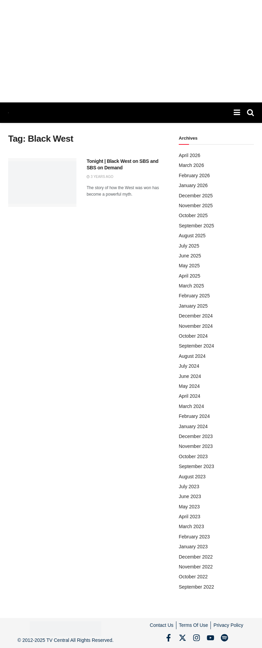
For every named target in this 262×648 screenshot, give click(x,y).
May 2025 (189, 265)
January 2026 (193, 185)
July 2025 (189, 246)
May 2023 (189, 506)
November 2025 (196, 205)
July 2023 (189, 486)
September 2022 (196, 587)
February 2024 (194, 416)
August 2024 (192, 356)
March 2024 (191, 406)
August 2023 (192, 476)
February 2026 (194, 175)
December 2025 (196, 195)
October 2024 (193, 336)
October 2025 (193, 215)
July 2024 (189, 366)
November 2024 (196, 326)
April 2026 (189, 155)
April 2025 (189, 276)
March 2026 (191, 165)
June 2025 (190, 255)
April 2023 (189, 516)
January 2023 (193, 546)
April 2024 (189, 396)
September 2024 (196, 346)
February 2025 (194, 295)
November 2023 (196, 446)
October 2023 (193, 456)
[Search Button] (250, 112)
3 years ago (100, 177)
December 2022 (196, 557)
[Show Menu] (237, 112)
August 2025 (192, 235)
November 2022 (196, 566)
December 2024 (196, 316)
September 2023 (196, 466)
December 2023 (196, 436)
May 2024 (189, 386)
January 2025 (193, 306)
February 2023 (194, 536)
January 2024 (193, 426)
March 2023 (191, 526)
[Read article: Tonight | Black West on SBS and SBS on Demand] (42, 182)
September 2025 (196, 225)
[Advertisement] (131, 51)
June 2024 (190, 376)
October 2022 (193, 576)
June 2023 (190, 496)
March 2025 (191, 285)
